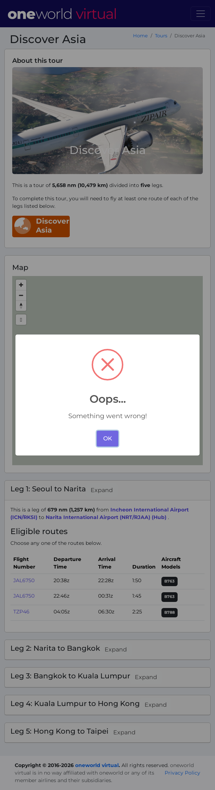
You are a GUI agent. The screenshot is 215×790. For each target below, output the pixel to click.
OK (107, 438)
